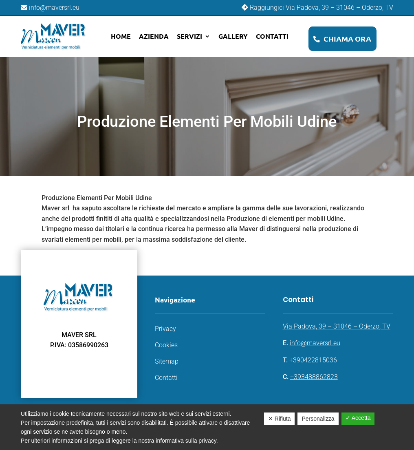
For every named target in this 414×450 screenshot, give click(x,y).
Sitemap (166, 361)
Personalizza (318, 418)
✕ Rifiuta (279, 418)
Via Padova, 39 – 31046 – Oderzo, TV (336, 326)
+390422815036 (313, 360)
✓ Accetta (358, 418)
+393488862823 (314, 377)
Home (121, 36)
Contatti (272, 36)
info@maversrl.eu (315, 343)
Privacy (165, 329)
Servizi (189, 36)
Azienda (154, 36)
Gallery (233, 36)
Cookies (166, 345)
